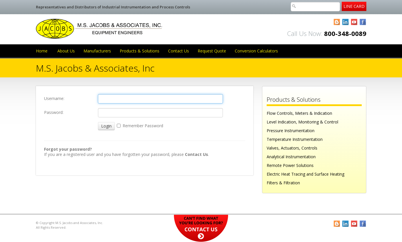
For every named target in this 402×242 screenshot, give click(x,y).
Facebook (363, 22)
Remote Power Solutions (290, 165)
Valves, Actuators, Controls (292, 148)
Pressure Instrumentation (290, 130)
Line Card (354, 6)
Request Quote (212, 51)
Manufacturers (97, 51)
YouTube (354, 22)
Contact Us (178, 51)
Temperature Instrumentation (295, 139)
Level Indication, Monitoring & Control (302, 122)
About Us (66, 51)
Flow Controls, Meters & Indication (299, 113)
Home (42, 51)
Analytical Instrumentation (291, 156)
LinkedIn (345, 22)
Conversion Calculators (256, 51)
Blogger (337, 22)
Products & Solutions (139, 51)
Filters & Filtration (283, 182)
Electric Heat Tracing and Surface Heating (305, 174)
